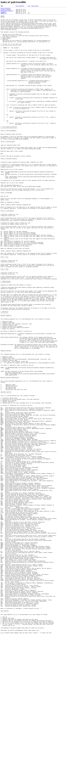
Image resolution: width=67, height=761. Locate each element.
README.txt (4, 14)
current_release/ (6, 10)
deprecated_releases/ (7, 11)
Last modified (20, 6)
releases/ (3, 13)
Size (29, 6)
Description (34, 6)
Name (2, 6)
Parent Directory (6, 8)
